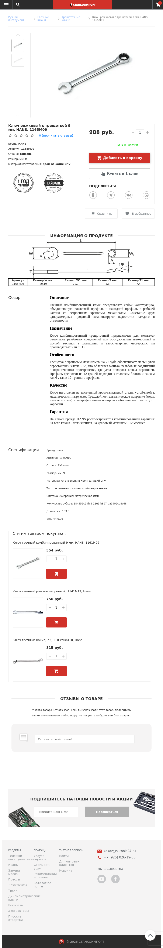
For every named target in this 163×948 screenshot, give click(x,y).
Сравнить (104, 213)
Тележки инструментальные (17, 857)
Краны (13, 864)
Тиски (12, 890)
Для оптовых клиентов (69, 863)
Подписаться (107, 812)
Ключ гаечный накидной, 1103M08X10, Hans (47, 640)
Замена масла (14, 872)
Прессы (14, 879)
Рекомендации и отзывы (43, 875)
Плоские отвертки (15, 918)
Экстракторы (17, 910)
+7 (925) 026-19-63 (147, 4)
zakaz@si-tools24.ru (120, 851)
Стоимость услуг (42, 866)
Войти (64, 856)
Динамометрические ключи (17, 897)
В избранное (141, 213)
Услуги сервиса (40, 857)
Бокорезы (15, 905)
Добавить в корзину (122, 158)
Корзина (65, 870)
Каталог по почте (42, 884)
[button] (18, 35)
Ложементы (17, 885)
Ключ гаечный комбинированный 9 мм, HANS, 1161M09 (56, 542)
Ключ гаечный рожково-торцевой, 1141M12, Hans (52, 591)
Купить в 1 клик (122, 173)
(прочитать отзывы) (56, 135)
